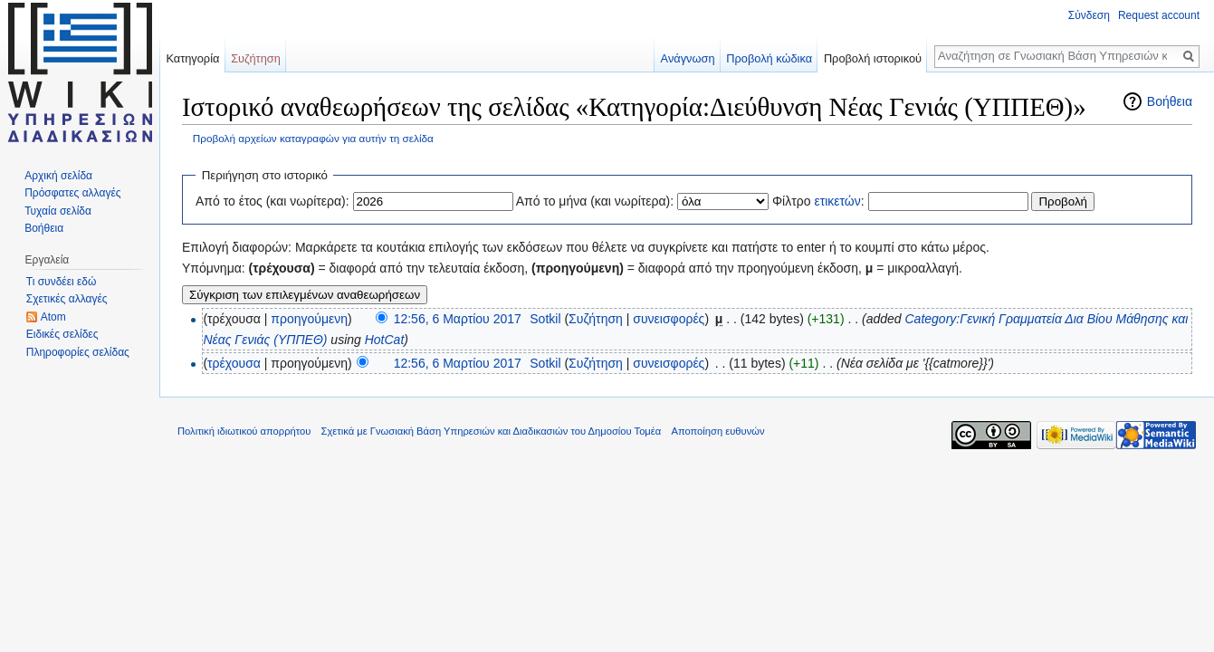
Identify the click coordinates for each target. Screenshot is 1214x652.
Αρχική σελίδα (58, 175)
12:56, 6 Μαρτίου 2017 (457, 319)
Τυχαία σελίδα (57, 211)
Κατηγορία (192, 58)
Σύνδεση (1089, 15)
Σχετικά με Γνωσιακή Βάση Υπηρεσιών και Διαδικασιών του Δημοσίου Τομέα (491, 431)
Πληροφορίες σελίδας (77, 352)
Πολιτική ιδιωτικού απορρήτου (244, 431)
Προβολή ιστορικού (873, 58)
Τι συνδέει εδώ (61, 281)
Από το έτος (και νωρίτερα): (272, 201)
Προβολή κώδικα (769, 58)
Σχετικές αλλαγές (67, 298)
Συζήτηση (596, 319)
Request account (1159, 15)
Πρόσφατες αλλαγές (72, 193)
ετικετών (837, 201)
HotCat (385, 339)
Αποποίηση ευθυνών (717, 431)
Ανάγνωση (688, 58)
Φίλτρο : (818, 201)
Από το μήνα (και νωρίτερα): (595, 201)
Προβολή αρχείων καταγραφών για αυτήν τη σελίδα (313, 138)
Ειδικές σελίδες (62, 334)
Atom (53, 317)
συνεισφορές (668, 319)
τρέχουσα (234, 363)
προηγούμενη (309, 319)
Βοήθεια (1169, 101)
